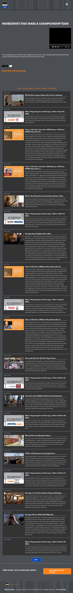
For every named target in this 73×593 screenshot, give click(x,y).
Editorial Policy (10, 590)
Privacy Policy (61, 590)
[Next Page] (36, 560)
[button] (66, 4)
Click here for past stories (56, 571)
